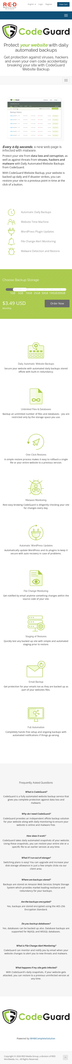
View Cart (63, 4)
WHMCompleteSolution (42, 1038)
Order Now (57, 303)
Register (49, 4)
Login (40, 4)
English (32, 4)
